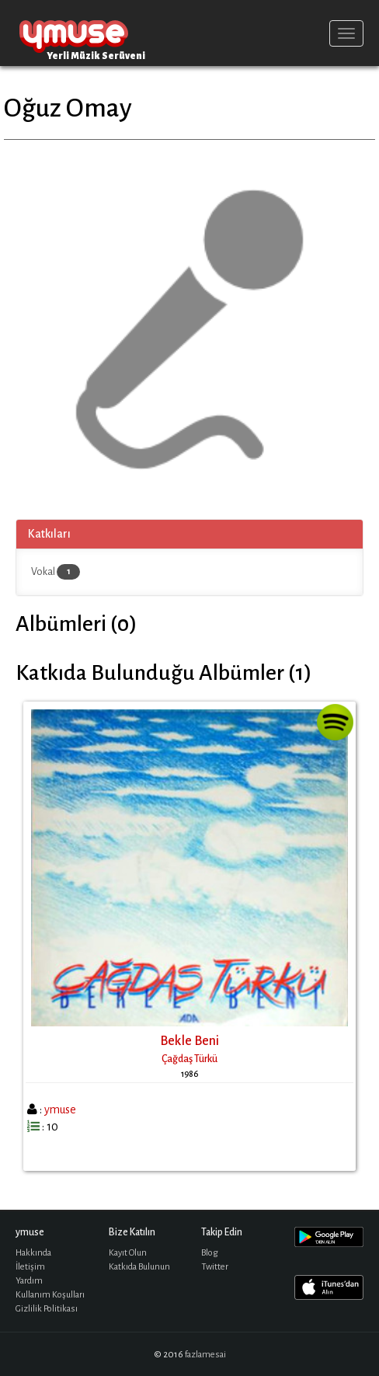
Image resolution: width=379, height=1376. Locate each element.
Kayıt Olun (128, 1253)
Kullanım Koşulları (50, 1295)
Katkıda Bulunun (139, 1267)
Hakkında (33, 1253)
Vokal (55, 572)
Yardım (29, 1281)
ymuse (73, 33)
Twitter (214, 1267)
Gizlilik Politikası (47, 1309)
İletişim (30, 1267)
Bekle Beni (189, 1041)
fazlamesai (205, 1355)
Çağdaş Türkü (189, 1059)
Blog (209, 1253)
